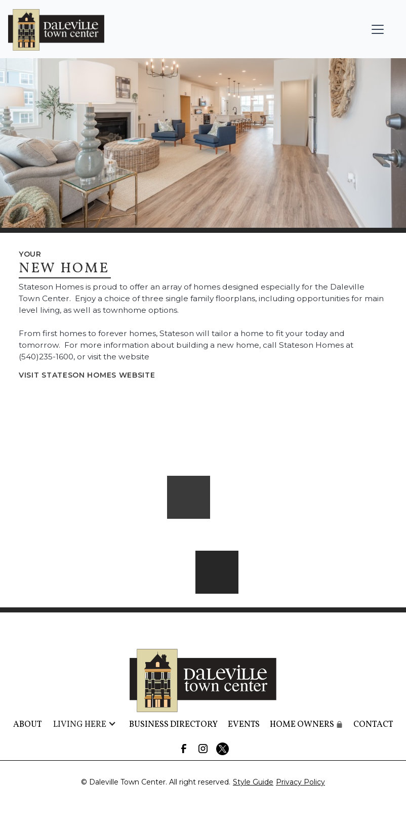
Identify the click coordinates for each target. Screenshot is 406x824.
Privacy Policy (300, 782)
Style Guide (253, 782)
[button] (378, 29)
